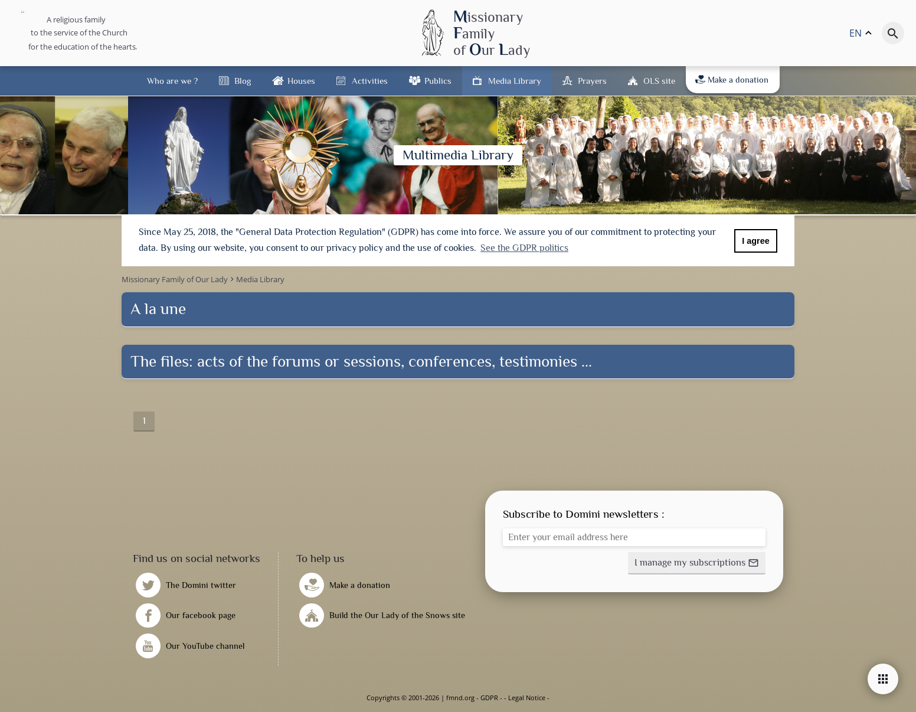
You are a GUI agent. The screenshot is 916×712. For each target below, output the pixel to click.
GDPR (489, 697)
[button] (696, 563)
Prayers (592, 81)
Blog (242, 81)
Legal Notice (526, 697)
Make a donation (731, 79)
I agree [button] (755, 241)
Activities (370, 81)
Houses (301, 81)
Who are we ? (172, 81)
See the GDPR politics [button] (524, 248)
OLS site (659, 81)
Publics (438, 81)
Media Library (514, 81)
